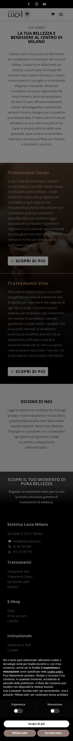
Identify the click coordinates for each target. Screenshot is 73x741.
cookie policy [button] (55, 671)
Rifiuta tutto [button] (19, 733)
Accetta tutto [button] (53, 733)
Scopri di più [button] (36, 723)
